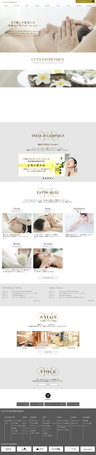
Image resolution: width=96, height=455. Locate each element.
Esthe (37, 6)
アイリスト (34, 428)
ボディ (25, 423)
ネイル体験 (15, 430)
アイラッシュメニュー (36, 425)
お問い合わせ (74, 423)
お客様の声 (8, 420)
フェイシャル (26, 420)
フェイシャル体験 (16, 420)
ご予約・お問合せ (35, 433)
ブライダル (26, 428)
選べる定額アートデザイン (50, 423)
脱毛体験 (14, 428)
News (6, 6)
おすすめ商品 (34, 423)
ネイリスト (46, 430)
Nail (58, 6)
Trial (27, 6)
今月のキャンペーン (17, 433)
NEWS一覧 (36, 300)
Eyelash (47, 6)
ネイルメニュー (47, 428)
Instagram (33, 430)
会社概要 (86, 420)
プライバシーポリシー (76, 425)
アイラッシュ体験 (16, 425)
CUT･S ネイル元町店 (73, 404)
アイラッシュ (26, 430)
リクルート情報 (87, 423)
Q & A (6, 423)
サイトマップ (87, 425)
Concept (16, 6)
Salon (68, 6)
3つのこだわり (34, 420)
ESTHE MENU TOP (48, 277)
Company (89, 6)
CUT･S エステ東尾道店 (37, 404)
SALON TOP (48, 352)
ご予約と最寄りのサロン (82, 1)
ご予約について (75, 420)
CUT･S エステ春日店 (23, 404)
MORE (48, 384)
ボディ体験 (15, 423)
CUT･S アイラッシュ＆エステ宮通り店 (55, 404)
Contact (78, 6)
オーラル (25, 433)
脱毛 (24, 425)
